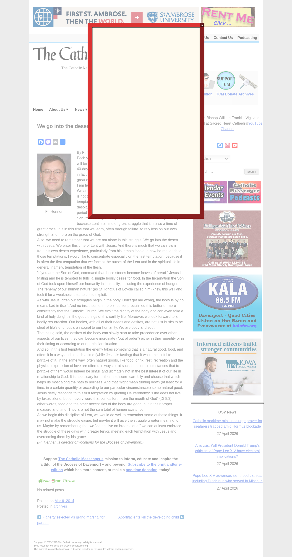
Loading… (146, 120)
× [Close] (202, 25)
